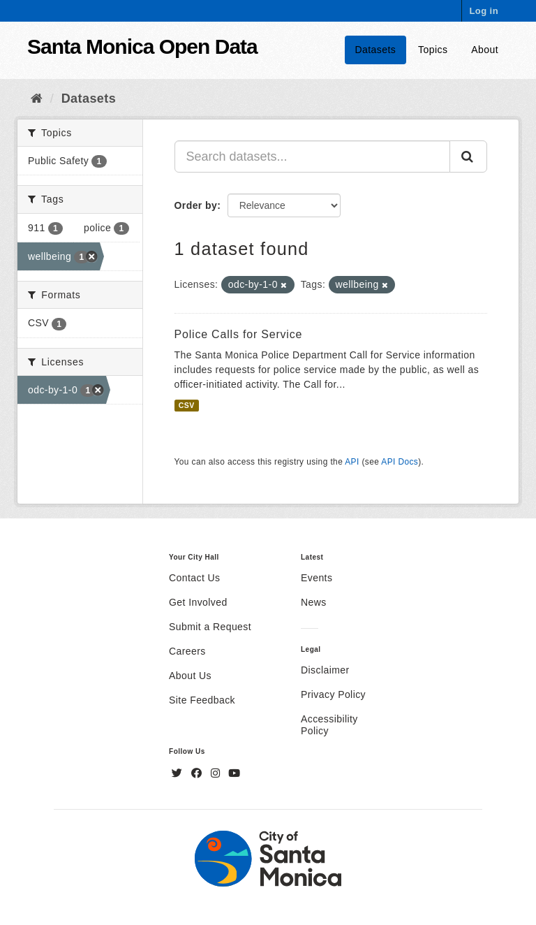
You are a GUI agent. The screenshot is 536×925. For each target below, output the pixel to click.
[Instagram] (217, 773)
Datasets (375, 49)
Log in (483, 11)
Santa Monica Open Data (142, 46)
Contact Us (194, 577)
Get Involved (198, 602)
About (484, 49)
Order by (196, 205)
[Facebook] (198, 773)
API (352, 462)
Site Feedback (202, 700)
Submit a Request (210, 626)
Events (316, 577)
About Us (190, 675)
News (314, 602)
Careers (187, 651)
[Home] (37, 98)
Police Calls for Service (238, 334)
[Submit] (468, 156)
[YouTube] (234, 773)
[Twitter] (178, 773)
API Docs (399, 462)
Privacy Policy (333, 694)
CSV (187, 405)
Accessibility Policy (329, 724)
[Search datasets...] (312, 156)
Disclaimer (325, 670)
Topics (432, 49)
